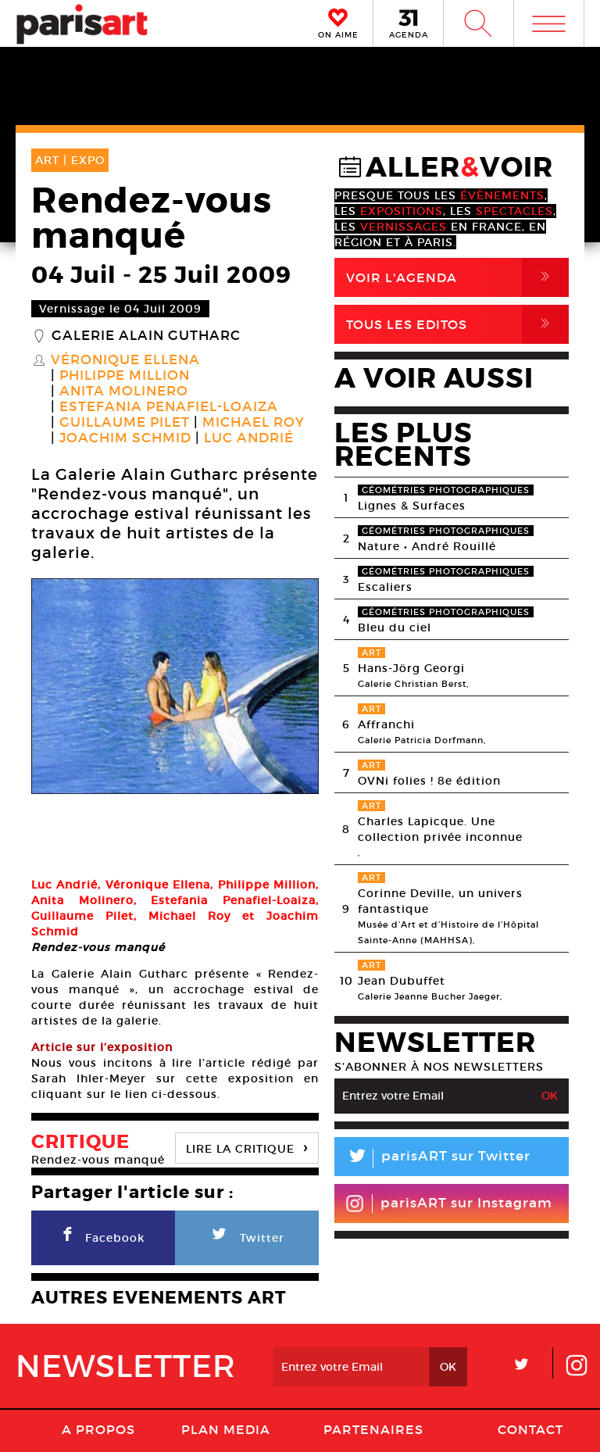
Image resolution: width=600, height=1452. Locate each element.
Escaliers (385, 587)
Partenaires (373, 1357)
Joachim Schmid (125, 438)
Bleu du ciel (394, 627)
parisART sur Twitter (432, 1158)
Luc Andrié (249, 438)
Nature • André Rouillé (427, 546)
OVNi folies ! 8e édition (429, 781)
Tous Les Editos (457, 324)
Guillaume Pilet (124, 423)
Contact (530, 1357)
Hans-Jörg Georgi (411, 668)
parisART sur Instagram (448, 1203)
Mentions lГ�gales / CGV (389, 1408)
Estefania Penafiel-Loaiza (168, 407)
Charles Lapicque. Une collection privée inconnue (440, 829)
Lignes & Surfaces (412, 506)
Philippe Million (124, 376)
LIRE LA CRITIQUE (247, 1074)
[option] (175, 686)
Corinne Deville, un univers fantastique (440, 901)
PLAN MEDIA (225, 1357)
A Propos (98, 1357)
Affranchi (386, 724)
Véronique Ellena (125, 360)
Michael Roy (253, 423)
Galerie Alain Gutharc (146, 336)
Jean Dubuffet (401, 981)
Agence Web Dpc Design (300, 1436)
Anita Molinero (123, 391)
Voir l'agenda (457, 277)
